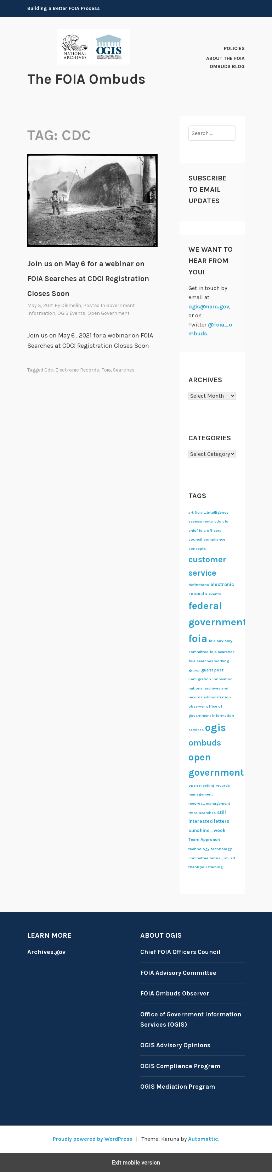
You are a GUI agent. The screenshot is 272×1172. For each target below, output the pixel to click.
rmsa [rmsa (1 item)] (193, 812)
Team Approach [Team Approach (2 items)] (204, 839)
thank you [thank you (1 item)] (197, 866)
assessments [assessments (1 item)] (200, 521)
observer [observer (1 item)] (196, 706)
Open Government (108, 313)
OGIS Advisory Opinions (176, 1045)
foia (106, 370)
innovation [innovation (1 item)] (222, 678)
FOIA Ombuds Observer (176, 993)
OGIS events (71, 313)
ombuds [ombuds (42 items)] (204, 742)
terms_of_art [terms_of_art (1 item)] (223, 857)
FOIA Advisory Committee (179, 972)
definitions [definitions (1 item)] (198, 584)
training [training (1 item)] (215, 866)
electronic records (77, 370)
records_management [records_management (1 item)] (209, 803)
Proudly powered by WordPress (92, 1138)
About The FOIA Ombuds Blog (225, 62)
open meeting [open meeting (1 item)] (201, 785)
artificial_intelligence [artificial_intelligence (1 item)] (208, 512)
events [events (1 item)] (215, 593)
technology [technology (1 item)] (198, 848)
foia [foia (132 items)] (197, 638)
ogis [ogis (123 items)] (215, 727)
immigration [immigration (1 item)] (199, 678)
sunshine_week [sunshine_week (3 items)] (207, 830)
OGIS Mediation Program (178, 1086)
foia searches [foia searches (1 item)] (222, 651)
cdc (48, 370)
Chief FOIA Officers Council (182, 951)
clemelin (71, 305)
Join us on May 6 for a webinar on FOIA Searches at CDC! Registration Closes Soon (88, 278)
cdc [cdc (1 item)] (217, 521)
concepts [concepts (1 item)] (197, 548)
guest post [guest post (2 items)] (212, 669)
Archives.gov (46, 951)
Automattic (204, 1138)
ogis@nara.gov (208, 306)
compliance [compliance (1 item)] (214, 539)
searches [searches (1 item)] (207, 812)
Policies (234, 48)
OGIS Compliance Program (181, 1066)
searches (124, 370)
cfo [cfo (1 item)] (225, 521)
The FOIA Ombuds (89, 79)
